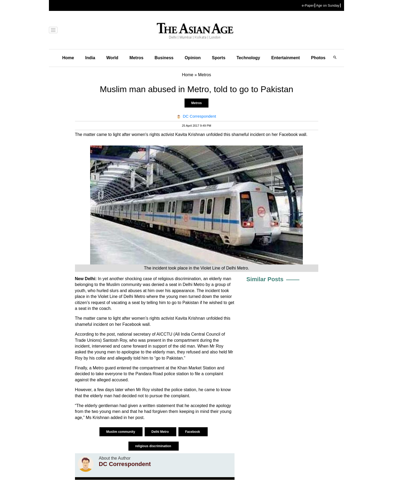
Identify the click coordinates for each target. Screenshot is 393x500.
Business (163, 57)
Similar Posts (264, 279)
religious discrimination (153, 446)
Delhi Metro (160, 432)
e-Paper (308, 5)
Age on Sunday (327, 5)
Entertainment (285, 57)
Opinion (192, 57)
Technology (248, 57)
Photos (318, 57)
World (112, 57)
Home (68, 57)
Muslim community (121, 432)
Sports (218, 57)
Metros (136, 57)
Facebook (193, 432)
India (90, 57)
